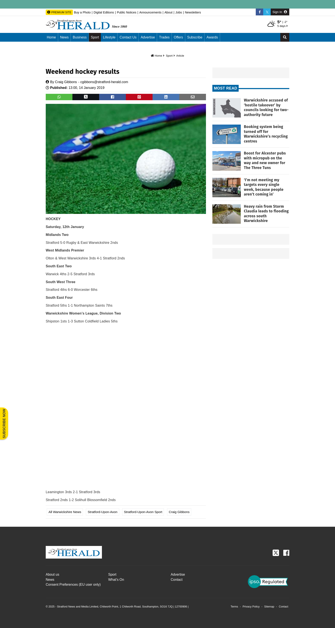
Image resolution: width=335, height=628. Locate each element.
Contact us (128, 37)
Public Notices (126, 12)
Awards (212, 37)
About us (52, 574)
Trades (164, 37)
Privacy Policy (251, 606)
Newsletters (193, 12)
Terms (234, 606)
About (169, 12)
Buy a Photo (82, 12)
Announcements (150, 12)
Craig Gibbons (66, 82)
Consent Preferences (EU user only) (73, 584)
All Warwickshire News (64, 512)
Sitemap (269, 606)
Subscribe (194, 37)
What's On (116, 579)
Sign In (279, 12)
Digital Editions (104, 12)
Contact (176, 579)
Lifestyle (109, 37)
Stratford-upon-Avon (102, 512)
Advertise (148, 37)
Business (80, 37)
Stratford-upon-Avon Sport (143, 512)
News (64, 37)
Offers (178, 37)
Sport (95, 37)
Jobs (178, 12)
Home (51, 37)
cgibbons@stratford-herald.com (104, 82)
